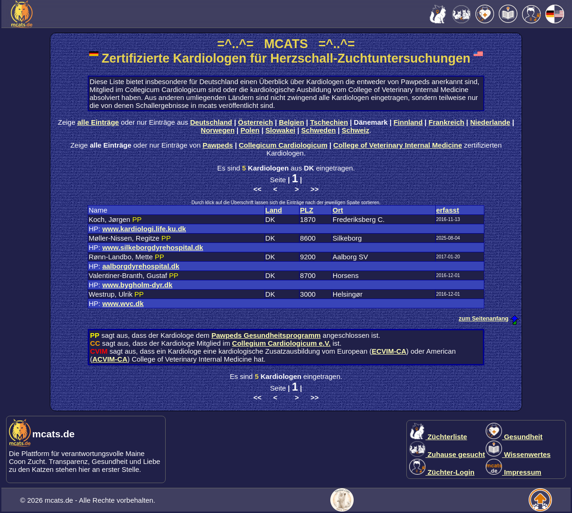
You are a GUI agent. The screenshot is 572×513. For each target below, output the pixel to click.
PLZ (306, 210)
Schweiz (355, 130)
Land (273, 210)
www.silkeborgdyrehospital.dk (152, 247)
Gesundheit (514, 437)
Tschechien (329, 122)
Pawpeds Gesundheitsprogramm (266, 335)
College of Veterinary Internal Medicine (397, 145)
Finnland (408, 122)
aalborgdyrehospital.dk (140, 266)
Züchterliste (438, 437)
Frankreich (446, 122)
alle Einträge (98, 122)
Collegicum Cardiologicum (283, 145)
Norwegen (218, 130)
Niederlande (490, 122)
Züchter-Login (441, 472)
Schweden (318, 130)
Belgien (291, 122)
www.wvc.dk (123, 303)
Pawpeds (217, 145)
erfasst (447, 210)
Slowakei (280, 130)
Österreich (255, 122)
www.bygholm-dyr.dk (137, 285)
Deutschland (211, 122)
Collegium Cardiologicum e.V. (281, 343)
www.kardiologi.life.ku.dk (144, 229)
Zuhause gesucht (447, 454)
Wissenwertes (518, 454)
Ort (338, 210)
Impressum (513, 472)
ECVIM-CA (389, 351)
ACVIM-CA (109, 359)
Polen (249, 130)
